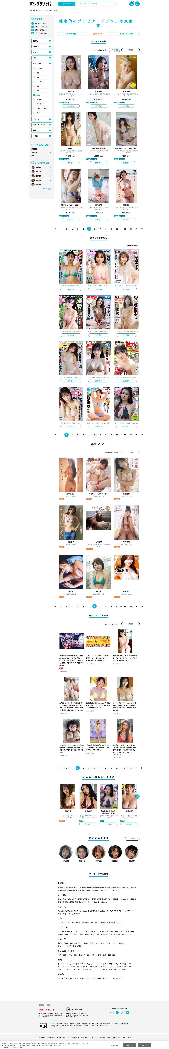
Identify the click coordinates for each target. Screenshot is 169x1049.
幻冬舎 (112, 887)
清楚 (62, 946)
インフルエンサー (124, 967)
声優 (113, 964)
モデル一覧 (46, 189)
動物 (107, 978)
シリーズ (36, 52)
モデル (102, 964)
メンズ (96, 978)
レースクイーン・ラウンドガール (73, 967)
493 (130, 606)
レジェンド (81, 969)
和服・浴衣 (114, 922)
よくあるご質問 (105, 1037)
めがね (100, 922)
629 (130, 768)
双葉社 (101, 890)
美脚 (38, 86)
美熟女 (89, 943)
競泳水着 (88, 922)
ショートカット (41, 82)
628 (125, 768)
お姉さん (76, 943)
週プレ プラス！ (40, 30)
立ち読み (70, 106)
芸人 (93, 969)
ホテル (96, 955)
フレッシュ (39, 99)
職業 (34, 130)
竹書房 (69, 890)
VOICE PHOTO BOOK (107, 911)
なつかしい (103, 943)
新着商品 (34, 149)
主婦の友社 (126, 887)
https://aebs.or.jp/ (55, 1026)
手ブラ (63, 978)
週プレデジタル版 (41, 27)
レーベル (36, 46)
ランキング (34, 152)
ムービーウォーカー (111, 890)
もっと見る (132, 839)
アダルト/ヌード (119, 969)
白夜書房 (94, 890)
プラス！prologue (80, 911)
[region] (84, 1045)
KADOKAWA (81, 887)
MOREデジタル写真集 (109, 899)
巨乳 (38, 73)
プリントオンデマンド (124, 911)
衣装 (34, 58)
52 (131, 435)
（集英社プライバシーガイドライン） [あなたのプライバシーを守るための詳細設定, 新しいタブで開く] (14, 1047)
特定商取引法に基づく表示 (79, 1037)
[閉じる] (165, 1045)
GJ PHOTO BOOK (94, 899)
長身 (38, 90)
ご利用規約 (41, 1037)
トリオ (72, 955)
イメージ (36, 119)
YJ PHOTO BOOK (80, 899)
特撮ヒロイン (65, 969)
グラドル (65, 964)
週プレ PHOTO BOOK (66, 899)
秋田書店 (61, 887)
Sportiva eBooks (99, 902)
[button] (137, 797)
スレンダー (39, 68)
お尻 (38, 77)
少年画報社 (62, 890)
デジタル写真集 (40, 23)
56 (131, 229)
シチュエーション (39, 125)
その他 (35, 136)
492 (125, 606)
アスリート (105, 969)
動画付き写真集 (93, 911)
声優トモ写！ (63, 914)
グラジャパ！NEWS (41, 33)
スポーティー (40, 104)
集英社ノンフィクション (84, 902)
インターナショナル (42, 108)
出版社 (35, 41)
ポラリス (72, 914)
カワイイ (117, 943)
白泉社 (88, 890)
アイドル (79, 964)
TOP (30, 10)
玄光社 (107, 887)
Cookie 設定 (93, 1037)
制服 (76, 922)
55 (125, 229)
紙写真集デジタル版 (65, 911)
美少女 (63, 943)
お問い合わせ (116, 1037)
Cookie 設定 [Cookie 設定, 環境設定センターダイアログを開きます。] (114, 1045)
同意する (144, 1045)
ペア (62, 955)
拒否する (129, 1045)
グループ (84, 955)
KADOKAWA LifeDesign (95, 887)
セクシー (132, 943)
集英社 (118, 887)
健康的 (38, 95)
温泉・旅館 (109, 955)
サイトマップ (126, 1037)
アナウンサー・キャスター (101, 967)
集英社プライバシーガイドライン (57, 1037)
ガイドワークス (71, 887)
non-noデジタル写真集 (126, 899)
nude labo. (80, 914)
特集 (32, 155)
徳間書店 (76, 890)
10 (117, 229)
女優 (90, 964)
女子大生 (125, 964)
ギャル (38, 113)
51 (125, 435)
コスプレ (64, 922)
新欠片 (82, 890)
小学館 (133, 887)
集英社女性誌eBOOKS (66, 902)
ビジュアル (37, 63)
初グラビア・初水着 (80, 978)
